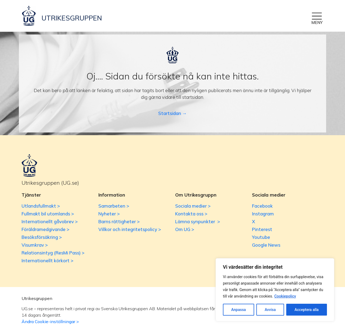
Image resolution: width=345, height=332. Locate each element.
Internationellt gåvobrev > (50, 221)
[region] (275, 289)
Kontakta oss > (191, 213)
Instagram (263, 213)
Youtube (261, 237)
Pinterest (262, 229)
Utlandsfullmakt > (41, 206)
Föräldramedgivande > (45, 229)
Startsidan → (172, 113)
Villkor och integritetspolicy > (129, 229)
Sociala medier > (193, 206)
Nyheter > (109, 213)
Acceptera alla (307, 309)
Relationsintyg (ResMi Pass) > (53, 253)
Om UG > (184, 229)
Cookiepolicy (285, 296)
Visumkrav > (35, 245)
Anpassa (238, 309)
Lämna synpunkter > (197, 221)
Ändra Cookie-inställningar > (50, 321)
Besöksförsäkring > (42, 237)
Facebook (262, 206)
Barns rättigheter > (119, 221)
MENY (317, 22)
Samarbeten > (113, 206)
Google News (266, 245)
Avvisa (270, 309)
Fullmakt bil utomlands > (48, 213)
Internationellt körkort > (47, 260)
